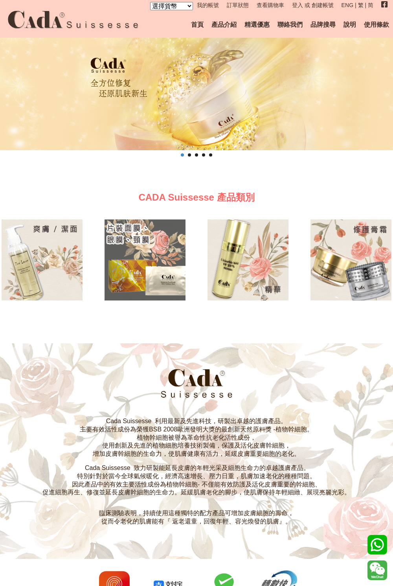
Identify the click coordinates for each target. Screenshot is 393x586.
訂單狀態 (238, 5)
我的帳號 (208, 5)
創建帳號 (323, 5)
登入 (297, 5)
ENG (348, 5)
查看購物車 (270, 5)
